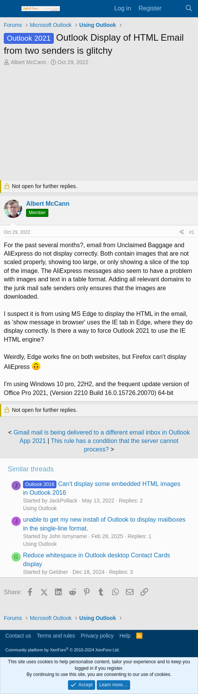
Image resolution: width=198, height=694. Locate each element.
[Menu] (11, 9)
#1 (191, 232)
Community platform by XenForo (62, 650)
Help (124, 636)
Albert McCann (28, 62)
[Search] (188, 8)
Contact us (18, 636)
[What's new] (173, 8)
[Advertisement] (99, 124)
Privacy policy (97, 636)
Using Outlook (40, 508)
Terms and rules (56, 636)
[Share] (181, 232)
